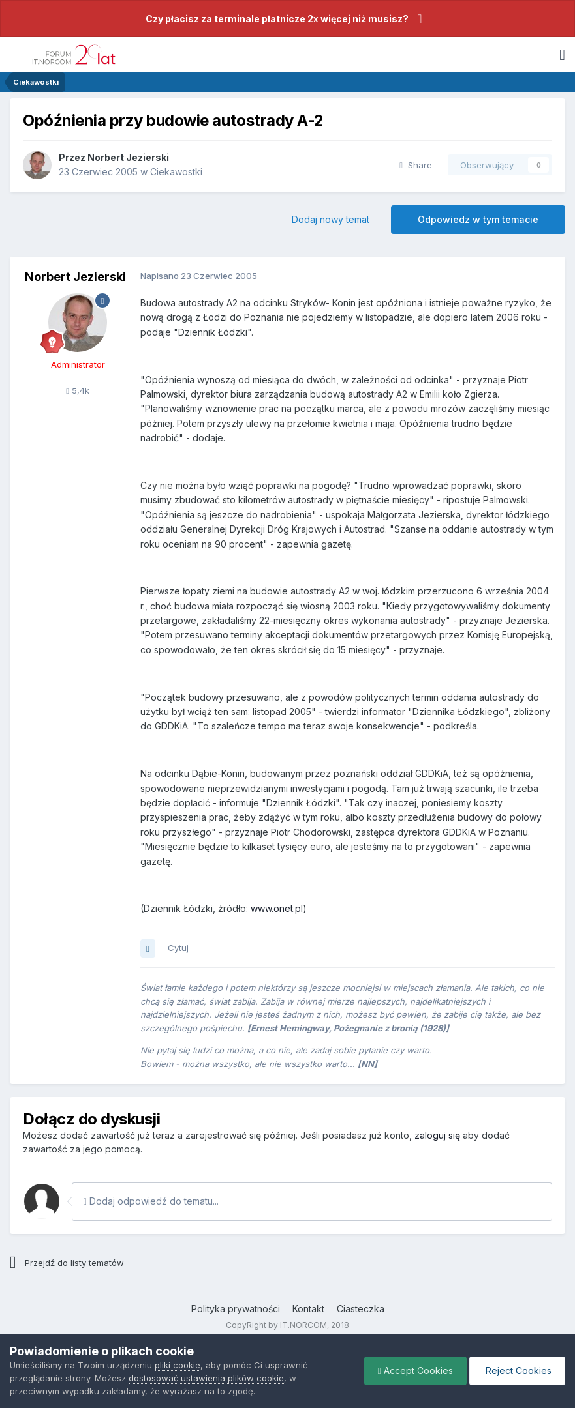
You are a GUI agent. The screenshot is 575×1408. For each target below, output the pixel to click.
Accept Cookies (415, 1370)
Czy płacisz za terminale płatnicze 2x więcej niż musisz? (277, 18)
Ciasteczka (360, 1308)
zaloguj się (437, 1135)
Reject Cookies (517, 1370)
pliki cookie (177, 1365)
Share (415, 165)
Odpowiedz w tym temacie (478, 219)
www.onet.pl (277, 908)
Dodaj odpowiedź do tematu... (151, 1201)
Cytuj (178, 948)
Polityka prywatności (235, 1308)
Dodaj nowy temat (330, 219)
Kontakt (308, 1308)
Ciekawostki (176, 171)
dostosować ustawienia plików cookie (206, 1378)
